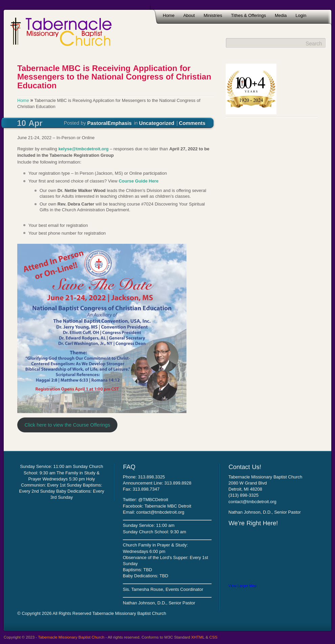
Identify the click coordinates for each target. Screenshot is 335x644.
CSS (213, 637)
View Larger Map (242, 586)
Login (300, 15)
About (189, 15)
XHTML (197, 637)
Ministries (213, 15)
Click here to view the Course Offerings (67, 425)
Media (281, 15)
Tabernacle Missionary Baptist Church (71, 637)
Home (169, 15)
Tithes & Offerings (248, 15)
